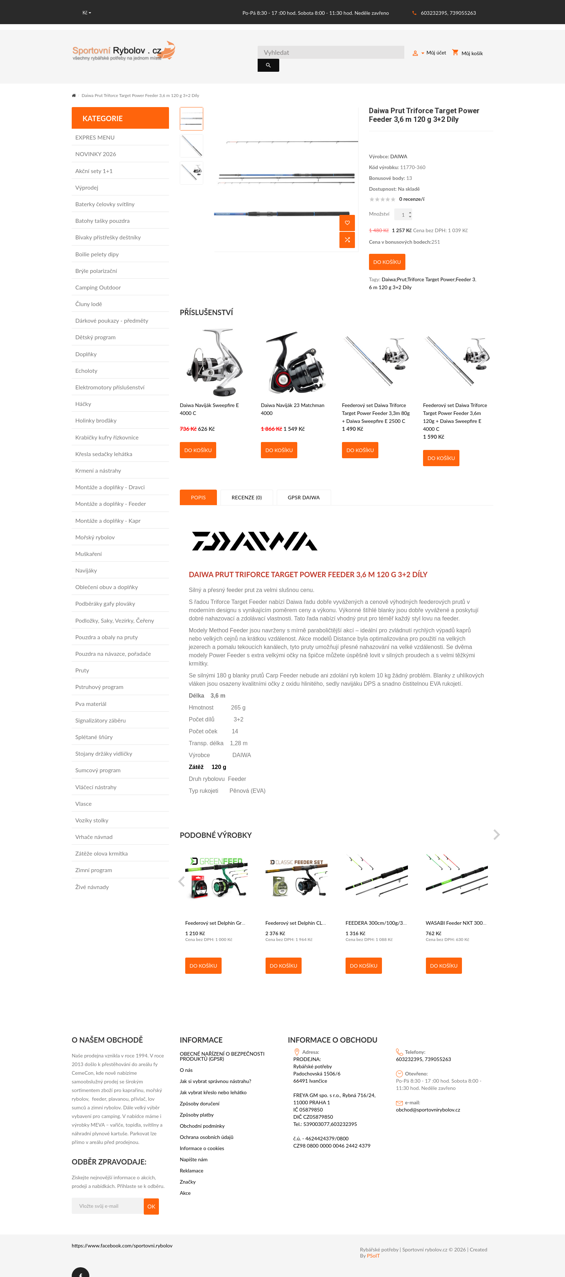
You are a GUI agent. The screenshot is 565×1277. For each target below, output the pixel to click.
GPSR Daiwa (304, 485)
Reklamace (192, 1158)
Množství (379, 205)
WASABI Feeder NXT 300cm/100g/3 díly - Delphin (482, 910)
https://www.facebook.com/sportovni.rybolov (122, 1233)
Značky (188, 1169)
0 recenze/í (411, 191)
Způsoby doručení (199, 1090)
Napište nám (194, 1146)
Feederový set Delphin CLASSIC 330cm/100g (316, 910)
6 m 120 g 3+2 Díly (390, 274)
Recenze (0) (247, 485)
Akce (185, 1180)
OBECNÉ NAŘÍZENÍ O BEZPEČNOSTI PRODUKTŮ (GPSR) (222, 1044)
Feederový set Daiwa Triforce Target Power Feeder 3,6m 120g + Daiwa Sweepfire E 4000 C (455, 400)
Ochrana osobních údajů (206, 1124)
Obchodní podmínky (202, 1113)
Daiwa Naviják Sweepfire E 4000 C (209, 396)
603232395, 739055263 (448, 13)
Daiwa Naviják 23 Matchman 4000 (292, 396)
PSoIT (373, 1243)
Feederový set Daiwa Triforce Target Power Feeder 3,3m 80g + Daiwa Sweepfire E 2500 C (376, 400)
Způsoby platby (197, 1102)
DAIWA (398, 148)
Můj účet (428, 54)
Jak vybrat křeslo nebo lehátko (213, 1079)
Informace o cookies (202, 1135)
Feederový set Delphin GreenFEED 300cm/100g (238, 910)
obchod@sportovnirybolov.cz (428, 1097)
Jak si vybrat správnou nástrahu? (215, 1068)
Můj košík (467, 54)
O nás (186, 1057)
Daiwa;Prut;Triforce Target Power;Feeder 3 (428, 267)
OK (151, 1193)
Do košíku (198, 437)
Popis (198, 485)
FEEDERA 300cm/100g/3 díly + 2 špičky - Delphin (401, 910)
